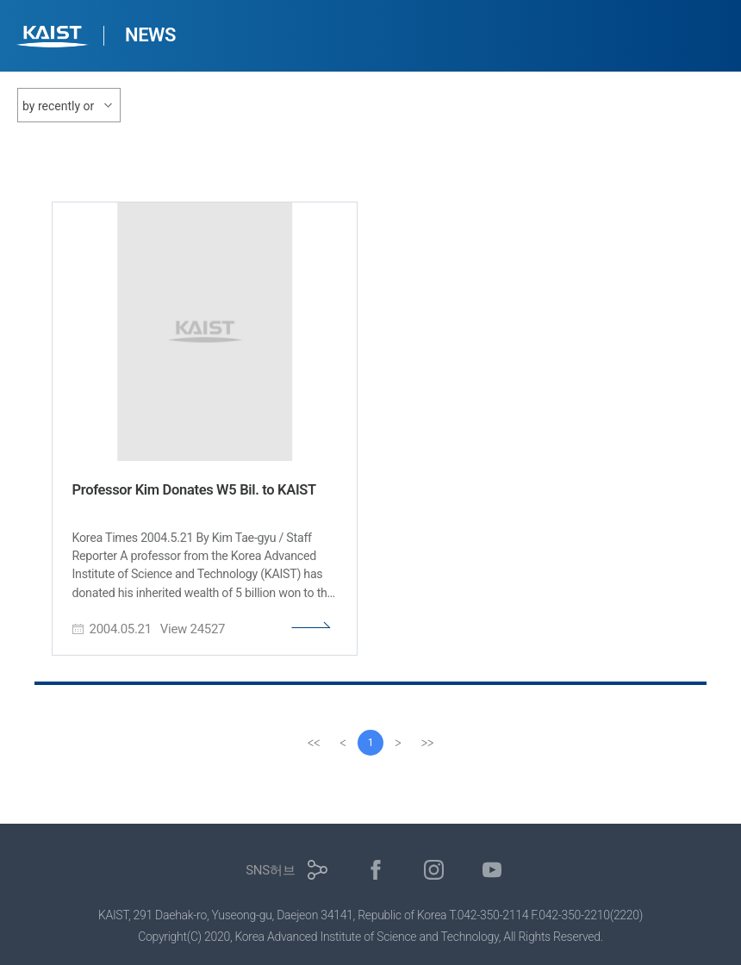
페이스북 (376, 870)
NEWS (150, 35)
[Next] (398, 743)
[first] (314, 743)
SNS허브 (270, 870)
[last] (427, 743)
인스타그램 (434, 870)
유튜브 (492, 870)
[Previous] (343, 743)
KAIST (54, 38)
